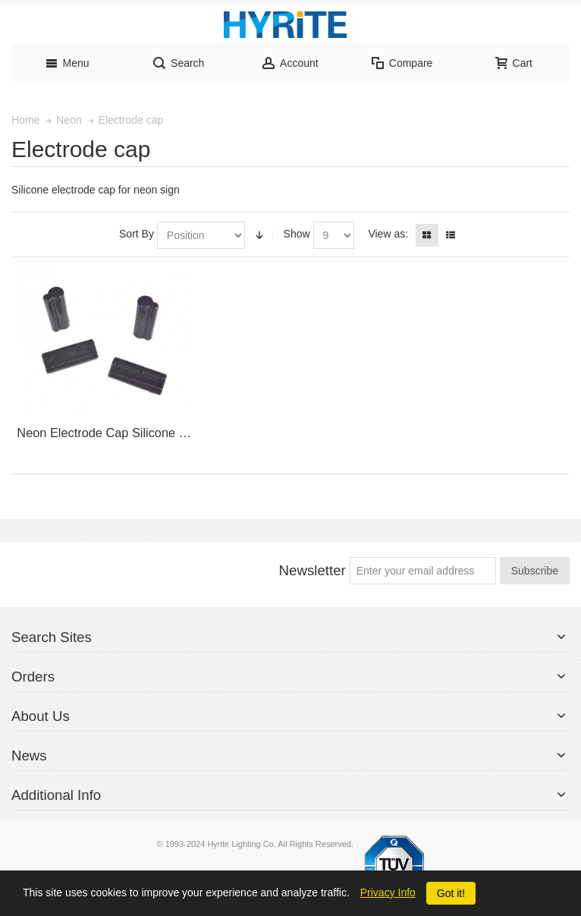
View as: (388, 234)
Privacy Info (388, 892)
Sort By (136, 234)
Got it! (451, 893)
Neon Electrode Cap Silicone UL (105, 432)
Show (297, 234)
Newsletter (312, 570)
